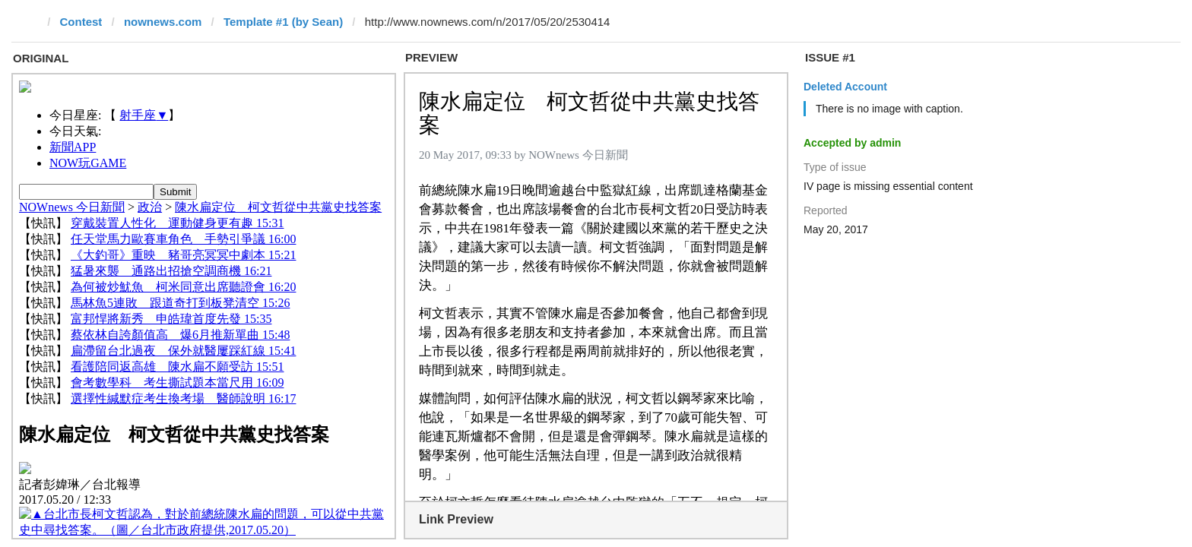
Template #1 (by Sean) (283, 21)
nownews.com (163, 21)
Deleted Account (845, 87)
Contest (81, 21)
